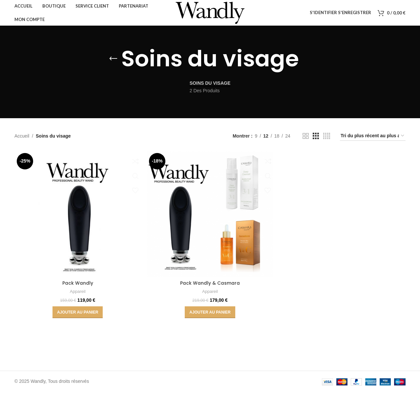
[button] (77, 314)
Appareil (78, 293)
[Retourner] (113, 61)
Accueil (21, 138)
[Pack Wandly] (77, 216)
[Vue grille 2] (306, 138)
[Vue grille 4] (326, 138)
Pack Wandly (77, 285)
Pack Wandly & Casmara (210, 285)
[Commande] (373, 138)
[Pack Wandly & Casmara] (210, 216)
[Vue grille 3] (316, 138)
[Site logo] (210, 13)
